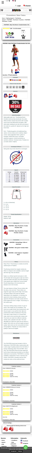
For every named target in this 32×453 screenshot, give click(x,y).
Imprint (3, 442)
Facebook (24, 440)
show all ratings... (7, 422)
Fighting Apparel (10, 18)
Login (18, 5)
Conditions (14, 440)
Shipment (14, 446)
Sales (23, 15)
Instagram (24, 443)
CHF (7, 1)
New (18, 15)
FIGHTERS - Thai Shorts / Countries (15, 19)
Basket (27, 5)
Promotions (11, 15)
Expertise (4, 446)
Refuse (20, 451)
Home (3, 18)
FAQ (3, 444)
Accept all (13, 451)
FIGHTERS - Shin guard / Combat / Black (18, 247)
